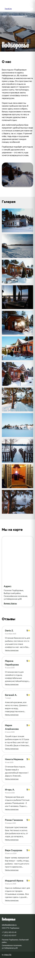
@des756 (7, 955)
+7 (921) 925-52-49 (9, 932)
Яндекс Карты (10, 603)
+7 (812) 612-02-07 (9, 935)
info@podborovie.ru (9, 925)
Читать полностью (11, 650)
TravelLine (8, 9)
